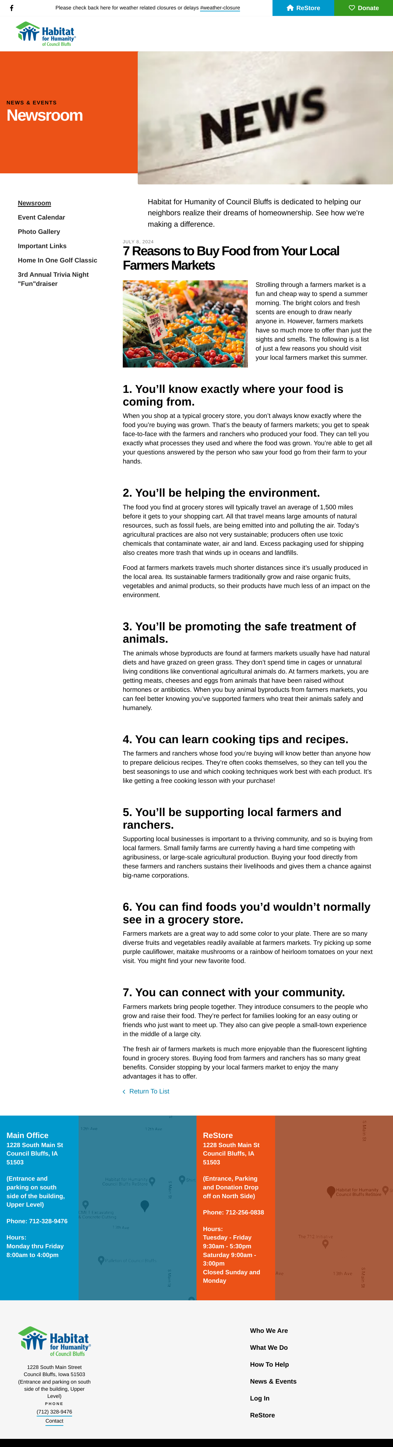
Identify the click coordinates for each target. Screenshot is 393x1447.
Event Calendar (41, 217)
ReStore (303, 8)
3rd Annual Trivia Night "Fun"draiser (53, 279)
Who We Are (269, 1330)
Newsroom (34, 203)
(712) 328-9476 (54, 1412)
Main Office (27, 1135)
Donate (363, 8)
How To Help (269, 1364)
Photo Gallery (39, 231)
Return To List (149, 1091)
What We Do (269, 1347)
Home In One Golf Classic (57, 260)
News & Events (273, 1381)
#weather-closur (218, 8)
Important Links (42, 246)
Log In (260, 1398)
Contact (54, 1421)
